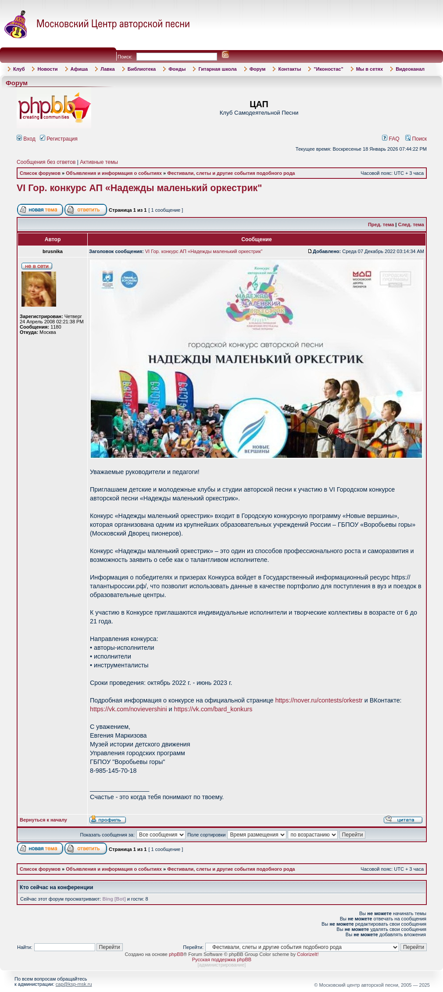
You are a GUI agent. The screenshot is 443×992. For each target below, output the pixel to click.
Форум (258, 69)
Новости (47, 69)
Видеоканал (410, 69)
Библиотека (142, 69)
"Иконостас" (328, 69)
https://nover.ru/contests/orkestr (318, 700)
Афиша (79, 69)
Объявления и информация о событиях (114, 173)
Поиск (416, 139)
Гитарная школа (217, 69)
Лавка (107, 69)
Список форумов (40, 173)
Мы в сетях (369, 69)
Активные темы (99, 162)
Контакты (289, 69)
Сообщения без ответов (46, 162)
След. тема (411, 224)
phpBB (176, 954)
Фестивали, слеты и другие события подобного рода (231, 173)
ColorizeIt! (308, 954)
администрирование (222, 964)
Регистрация (59, 139)
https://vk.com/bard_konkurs (213, 709)
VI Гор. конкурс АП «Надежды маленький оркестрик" (139, 188)
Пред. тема (381, 224)
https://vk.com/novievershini (128, 709)
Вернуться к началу (43, 819)
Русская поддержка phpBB (221, 959)
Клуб (19, 69)
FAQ (391, 139)
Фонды (177, 69)
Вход (26, 139)
